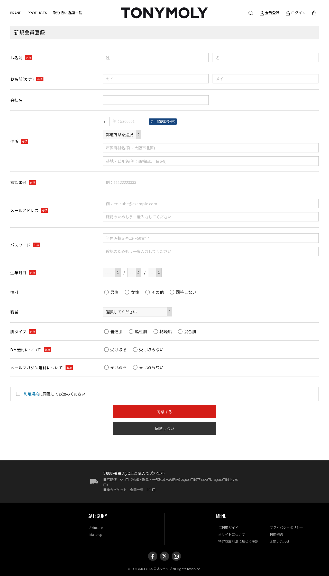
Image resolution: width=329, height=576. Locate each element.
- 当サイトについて (230, 534)
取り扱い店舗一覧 (67, 12)
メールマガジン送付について (36, 367)
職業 (14, 312)
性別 (14, 292)
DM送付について (25, 349)
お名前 (16, 57)
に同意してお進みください (49, 394)
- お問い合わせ (279, 541)
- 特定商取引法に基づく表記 (237, 541)
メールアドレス (24, 210)
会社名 (16, 100)
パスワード (20, 244)
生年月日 (18, 272)
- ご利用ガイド (227, 527)
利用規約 (31, 394)
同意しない (164, 428)
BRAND (16, 12)
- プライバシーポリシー (285, 527)
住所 (14, 141)
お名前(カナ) (22, 79)
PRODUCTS (37, 12)
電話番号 (18, 182)
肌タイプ (18, 331)
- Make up (94, 534)
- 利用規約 (275, 534)
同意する (164, 411)
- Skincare (95, 527)
